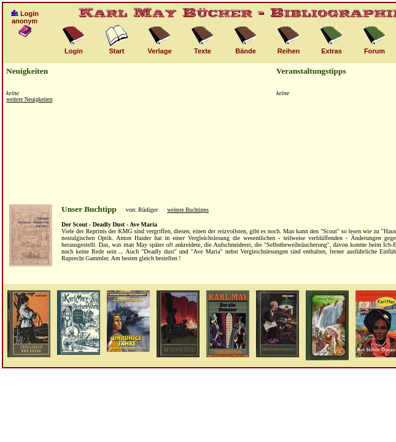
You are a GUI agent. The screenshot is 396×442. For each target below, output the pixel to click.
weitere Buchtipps (188, 210)
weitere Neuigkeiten (29, 99)
